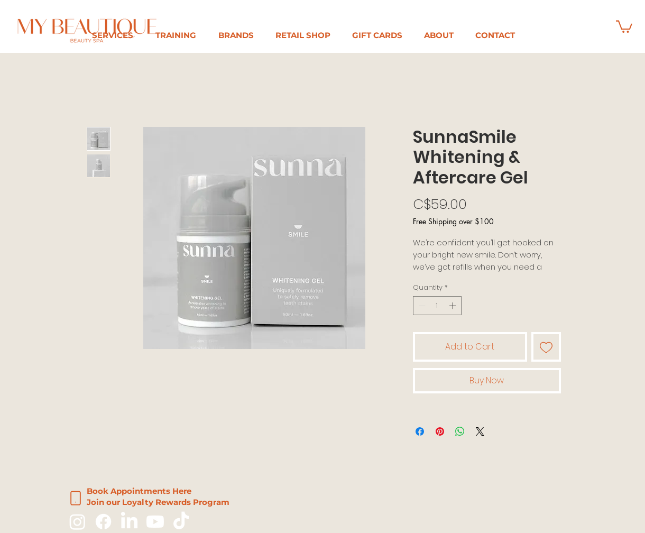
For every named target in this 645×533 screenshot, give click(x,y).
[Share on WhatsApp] (460, 431)
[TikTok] (181, 521)
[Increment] (453, 306)
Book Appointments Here (139, 491)
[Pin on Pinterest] (440, 431)
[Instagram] (77, 521)
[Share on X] (480, 431)
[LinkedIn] (129, 521)
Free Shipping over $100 (453, 221)
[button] (175, 35)
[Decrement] (420, 306)
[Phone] (75, 498)
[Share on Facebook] (419, 431)
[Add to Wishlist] (546, 347)
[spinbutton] (437, 306)
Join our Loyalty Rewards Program (158, 502)
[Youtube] (155, 521)
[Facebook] (103, 521)
